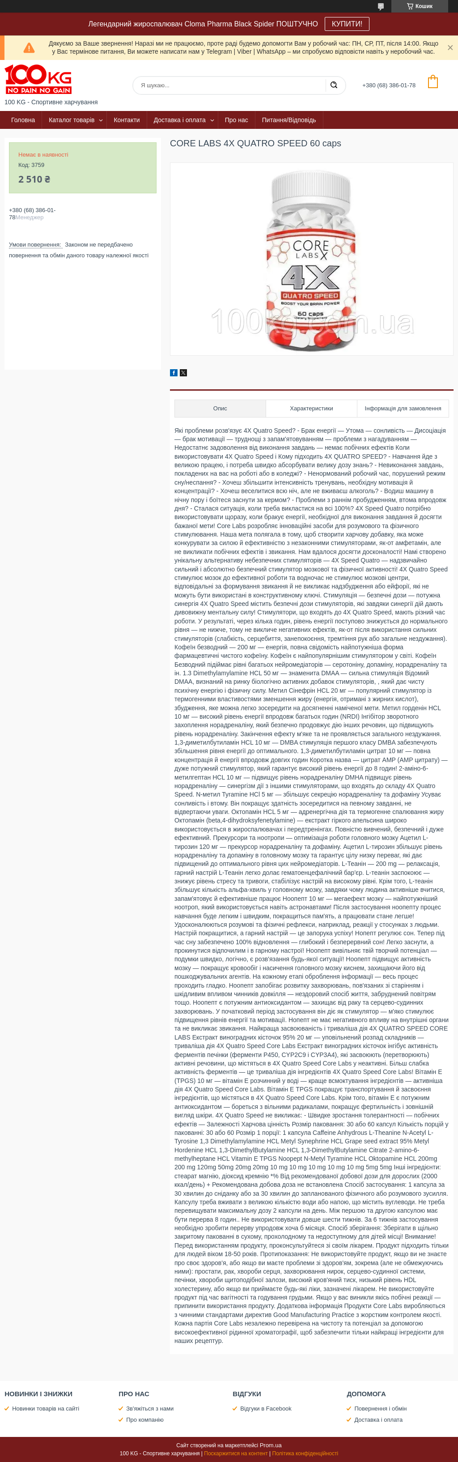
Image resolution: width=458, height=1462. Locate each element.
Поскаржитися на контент (235, 1453)
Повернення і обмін (380, 1408)
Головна (23, 120)
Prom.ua (271, 1445)
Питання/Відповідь (289, 120)
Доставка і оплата (180, 120)
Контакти (127, 120)
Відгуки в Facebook (266, 1408)
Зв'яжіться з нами (150, 1408)
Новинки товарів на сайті (45, 1408)
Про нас (236, 120)
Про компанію (145, 1419)
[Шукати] (334, 85)
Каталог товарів (71, 120)
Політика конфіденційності (305, 1453)
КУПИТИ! (347, 24)
